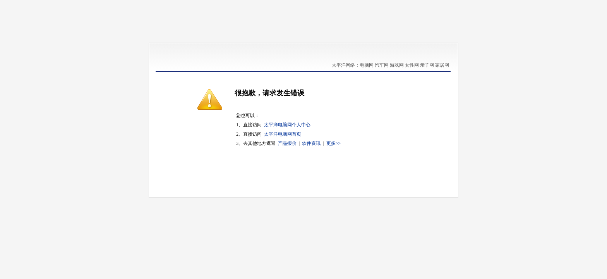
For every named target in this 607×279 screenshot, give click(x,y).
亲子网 (427, 65)
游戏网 (397, 65)
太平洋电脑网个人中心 (287, 124)
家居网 (442, 65)
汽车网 (382, 65)
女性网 (412, 65)
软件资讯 (311, 143)
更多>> (333, 143)
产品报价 (287, 143)
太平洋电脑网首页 (282, 134)
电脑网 (367, 65)
